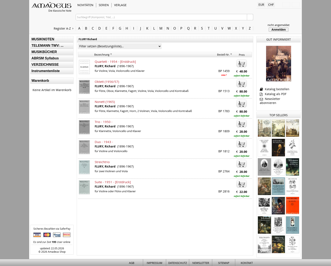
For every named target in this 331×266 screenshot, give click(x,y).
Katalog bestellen (274, 89)
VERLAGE (120, 5)
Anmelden (278, 29)
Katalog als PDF (273, 94)
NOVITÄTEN (85, 5)
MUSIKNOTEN (42, 39)
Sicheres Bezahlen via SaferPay (51, 228)
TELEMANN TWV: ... (47, 45)
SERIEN (104, 5)
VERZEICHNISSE (45, 64)
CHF (271, 5)
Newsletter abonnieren (270, 101)
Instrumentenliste (45, 71)
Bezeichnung (101, 54)
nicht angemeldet (279, 25)
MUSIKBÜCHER (44, 52)
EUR (261, 5)
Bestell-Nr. (223, 54)
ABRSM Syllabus (45, 58)
